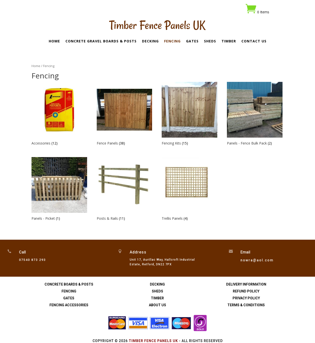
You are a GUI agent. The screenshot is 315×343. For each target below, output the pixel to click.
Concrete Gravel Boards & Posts (101, 41)
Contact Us (254, 41)
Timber (228, 41)
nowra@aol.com (257, 260)
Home (54, 41)
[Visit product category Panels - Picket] (59, 189)
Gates (192, 41)
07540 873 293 (32, 260)
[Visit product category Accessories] (59, 114)
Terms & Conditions (246, 305)
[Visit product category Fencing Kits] (189, 114)
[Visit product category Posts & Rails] (124, 189)
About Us (157, 305)
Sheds (210, 41)
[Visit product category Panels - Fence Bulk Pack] (255, 114)
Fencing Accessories (68, 305)
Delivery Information (246, 284)
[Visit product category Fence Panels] (124, 114)
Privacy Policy (246, 298)
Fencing (172, 41)
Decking (150, 41)
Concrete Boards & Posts (69, 284)
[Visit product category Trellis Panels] (189, 189)
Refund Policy (246, 291)
